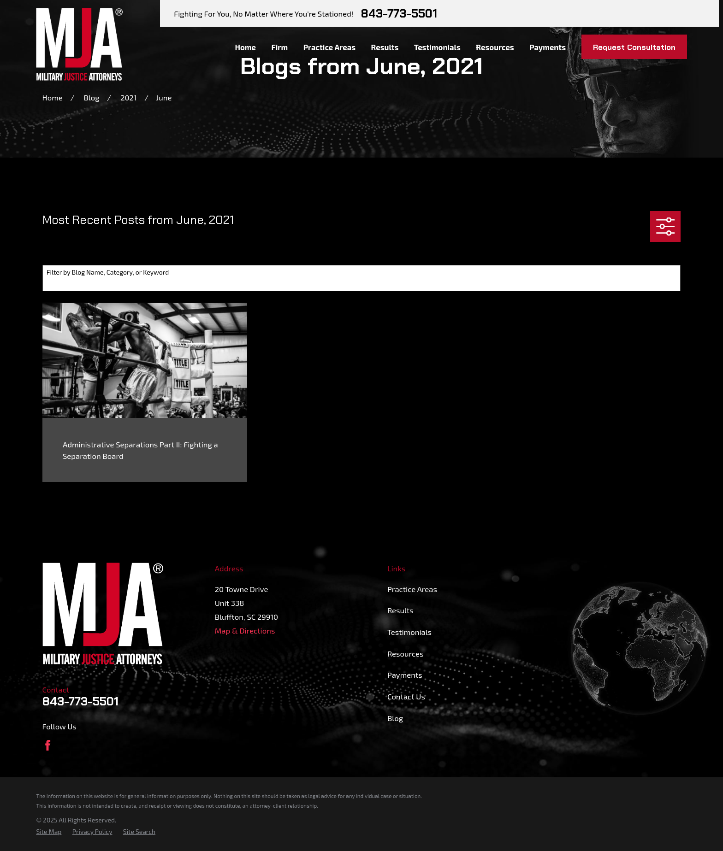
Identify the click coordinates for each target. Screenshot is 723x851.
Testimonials (409, 631)
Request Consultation (634, 47)
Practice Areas (412, 588)
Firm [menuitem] (279, 47)
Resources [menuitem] (495, 47)
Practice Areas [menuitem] (329, 47)
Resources (405, 653)
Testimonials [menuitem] (437, 47)
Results (400, 610)
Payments (404, 674)
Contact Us (406, 696)
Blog (395, 717)
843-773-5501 (399, 13)
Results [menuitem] (385, 47)
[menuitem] (48, 831)
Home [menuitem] (245, 47)
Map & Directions (245, 630)
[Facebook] (47, 745)
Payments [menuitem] (547, 47)
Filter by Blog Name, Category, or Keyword (108, 272)
